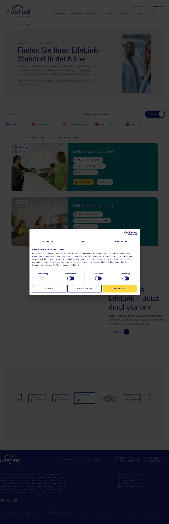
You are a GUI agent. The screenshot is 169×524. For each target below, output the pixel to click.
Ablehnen (49, 289)
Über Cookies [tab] (121, 241)
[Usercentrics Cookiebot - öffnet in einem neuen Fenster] (126, 233)
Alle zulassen (119, 289)
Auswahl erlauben (84, 289)
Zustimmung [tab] (47, 241)
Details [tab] (85, 241)
